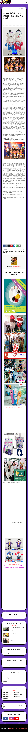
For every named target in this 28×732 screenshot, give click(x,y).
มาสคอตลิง (5, 676)
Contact (16, 707)
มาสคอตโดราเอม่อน (7, 694)
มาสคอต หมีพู (6, 678)
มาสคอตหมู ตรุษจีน (18, 694)
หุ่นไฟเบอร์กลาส (6, 707)
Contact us (13, 633)
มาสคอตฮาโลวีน (6, 696)
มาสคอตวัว (5, 679)
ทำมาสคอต (5, 705)
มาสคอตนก (5, 692)
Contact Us (19, 726)
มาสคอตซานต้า (17, 696)
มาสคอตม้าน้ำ (5, 698)
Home (4, 9)
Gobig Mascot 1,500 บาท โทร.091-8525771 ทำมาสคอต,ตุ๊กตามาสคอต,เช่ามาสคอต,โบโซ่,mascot (15, 729)
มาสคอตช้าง (16, 678)
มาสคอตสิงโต (17, 676)
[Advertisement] (15, 579)
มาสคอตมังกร (17, 679)
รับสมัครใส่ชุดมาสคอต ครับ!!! (16, 639)
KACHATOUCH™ (17, 266)
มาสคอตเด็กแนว (17, 692)
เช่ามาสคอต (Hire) (18, 705)
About (13, 726)
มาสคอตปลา (5, 681)
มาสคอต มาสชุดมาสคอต (10, 9)
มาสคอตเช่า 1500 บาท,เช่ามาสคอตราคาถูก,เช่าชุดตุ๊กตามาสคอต (17, 628)
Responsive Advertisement (10, 24)
